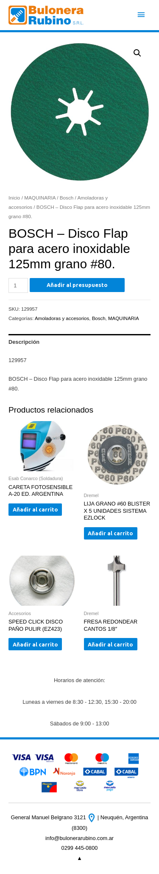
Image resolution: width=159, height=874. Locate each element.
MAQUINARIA (40, 197)
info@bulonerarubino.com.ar (79, 838)
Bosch (67, 197)
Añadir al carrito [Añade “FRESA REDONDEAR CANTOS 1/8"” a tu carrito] (110, 644)
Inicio (14, 197)
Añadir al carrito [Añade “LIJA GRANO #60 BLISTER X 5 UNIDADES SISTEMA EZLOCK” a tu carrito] (110, 533)
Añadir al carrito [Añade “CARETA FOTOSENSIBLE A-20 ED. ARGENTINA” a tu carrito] (35, 509)
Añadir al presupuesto (77, 285)
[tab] (79, 341)
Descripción (23, 342)
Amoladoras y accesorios (62, 318)
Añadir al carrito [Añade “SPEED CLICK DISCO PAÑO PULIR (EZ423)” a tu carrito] (35, 644)
